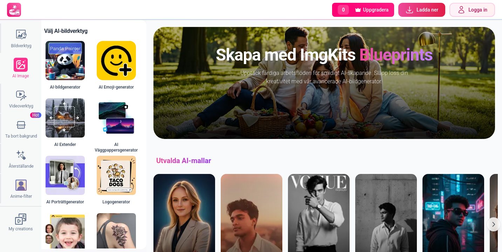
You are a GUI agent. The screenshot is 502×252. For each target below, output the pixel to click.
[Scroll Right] (494, 224)
